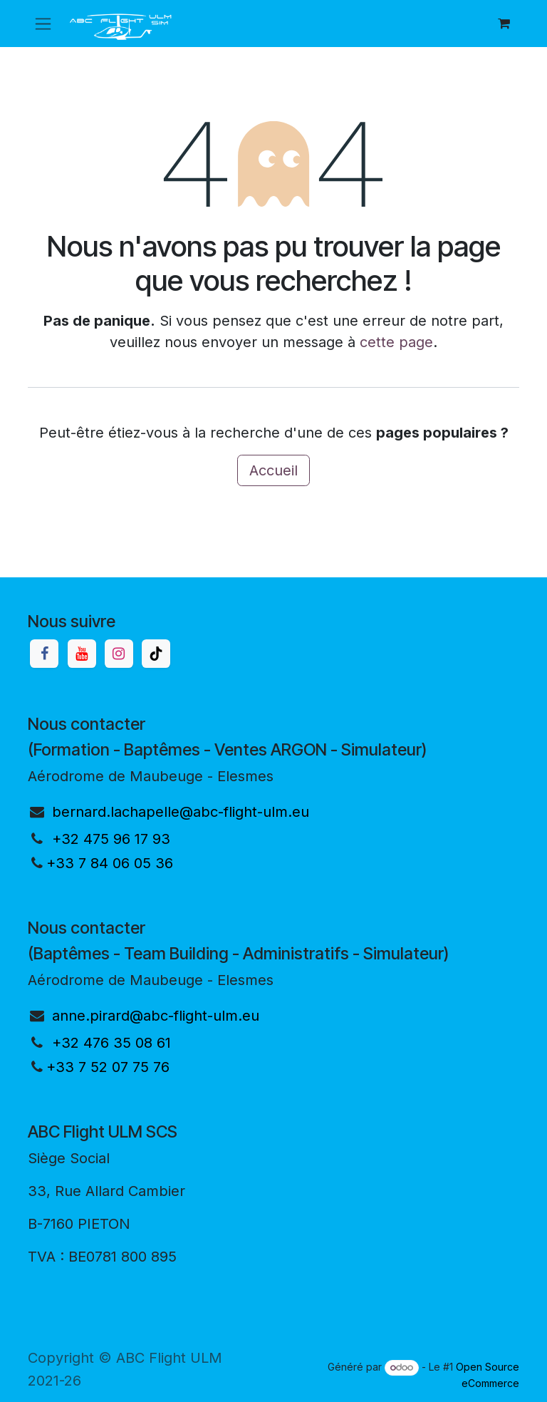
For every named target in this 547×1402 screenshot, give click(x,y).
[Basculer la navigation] (43, 24)
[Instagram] (119, 653)
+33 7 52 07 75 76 (108, 1067)
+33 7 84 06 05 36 (109, 863)
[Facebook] (44, 653)
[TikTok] (156, 653)
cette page (396, 342)
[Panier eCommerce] (503, 23)
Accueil (273, 470)
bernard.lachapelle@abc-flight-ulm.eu (180, 811)
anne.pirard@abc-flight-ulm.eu (155, 1015)
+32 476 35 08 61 (111, 1042)
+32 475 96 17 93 (111, 838)
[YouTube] (82, 653)
